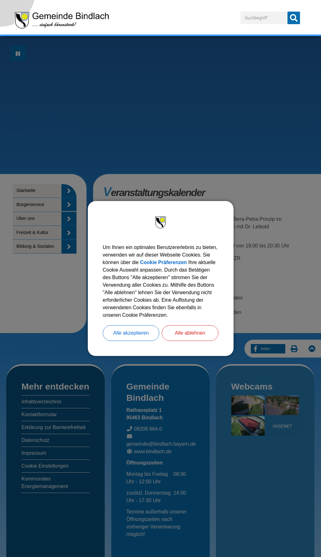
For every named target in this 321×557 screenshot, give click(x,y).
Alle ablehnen (190, 333)
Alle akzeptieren (131, 333)
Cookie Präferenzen (163, 262)
